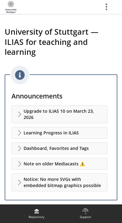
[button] (59, 114)
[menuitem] (36, 213)
